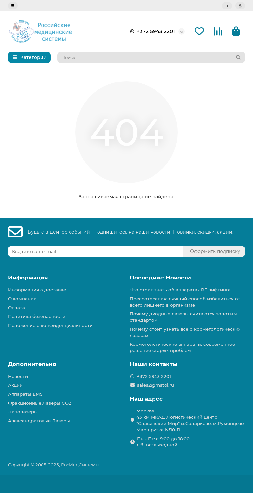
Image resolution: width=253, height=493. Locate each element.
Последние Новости (160, 277)
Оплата (16, 307)
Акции (15, 385)
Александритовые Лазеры (39, 420)
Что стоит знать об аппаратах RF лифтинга (180, 289)
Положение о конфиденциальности (50, 325)
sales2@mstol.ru (155, 385)
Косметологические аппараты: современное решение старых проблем (182, 347)
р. (227, 5)
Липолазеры (23, 411)
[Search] (151, 57)
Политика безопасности (36, 316)
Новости (18, 376)
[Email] (95, 251)
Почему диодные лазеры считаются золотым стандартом (183, 317)
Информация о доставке (37, 289)
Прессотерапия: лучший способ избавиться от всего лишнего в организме (185, 302)
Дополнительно (32, 364)
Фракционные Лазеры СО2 (39, 403)
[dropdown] (13, 5)
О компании (22, 298)
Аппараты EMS (25, 394)
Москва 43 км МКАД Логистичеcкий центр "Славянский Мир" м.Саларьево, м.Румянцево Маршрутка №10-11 (190, 420)
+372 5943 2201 (151, 31)
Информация (28, 277)
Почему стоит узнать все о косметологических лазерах (185, 332)
